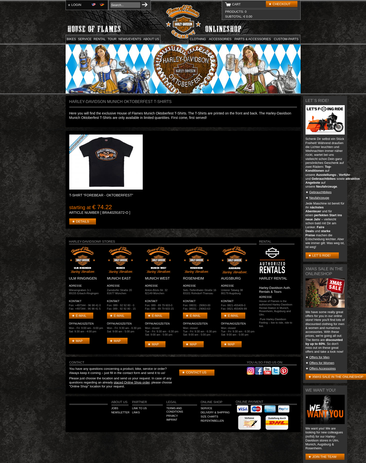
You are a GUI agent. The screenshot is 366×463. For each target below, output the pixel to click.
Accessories (220, 39)
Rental (100, 39)
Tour (112, 39)
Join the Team (324, 457)
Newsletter (120, 412)
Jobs (114, 408)
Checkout (282, 4)
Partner (139, 402)
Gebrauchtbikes (320, 192)
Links (136, 412)
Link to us (139, 408)
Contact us (196, 372)
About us (151, 39)
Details (82, 221)
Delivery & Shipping (215, 412)
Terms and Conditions (174, 410)
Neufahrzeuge (319, 198)
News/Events (129, 39)
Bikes (71, 39)
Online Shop (212, 402)
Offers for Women (321, 363)
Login (76, 5)
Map (79, 341)
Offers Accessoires (322, 368)
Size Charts (209, 416)
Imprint (171, 419)
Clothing (198, 39)
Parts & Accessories (253, 39)
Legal (171, 402)
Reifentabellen (212, 420)
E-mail (81, 315)
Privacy (172, 415)
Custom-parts (286, 39)
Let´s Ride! (321, 255)
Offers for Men (319, 357)
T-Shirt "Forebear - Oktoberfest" (101, 195)
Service (85, 39)
